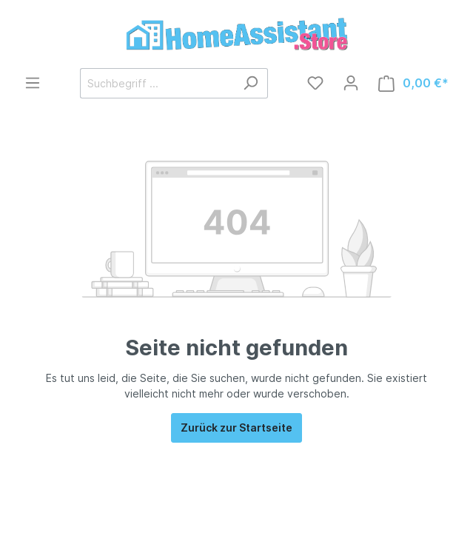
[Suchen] (250, 83)
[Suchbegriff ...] (157, 83)
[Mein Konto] (351, 83)
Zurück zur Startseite (236, 427)
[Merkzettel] (315, 83)
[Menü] (32, 83)
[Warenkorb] (413, 83)
